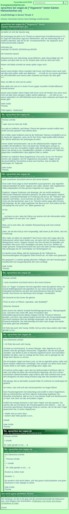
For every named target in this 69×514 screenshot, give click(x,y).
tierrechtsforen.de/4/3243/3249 (56, 449)
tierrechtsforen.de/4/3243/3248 (56, 431)
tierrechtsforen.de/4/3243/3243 (57, 24)
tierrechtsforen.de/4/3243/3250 (56, 493)
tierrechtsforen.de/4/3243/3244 (57, 114)
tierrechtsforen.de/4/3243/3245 (57, 174)
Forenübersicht (21, 2)
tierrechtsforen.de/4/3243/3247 (56, 334)
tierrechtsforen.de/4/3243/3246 (56, 273)
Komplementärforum (12, 5)
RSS (30, 2)
